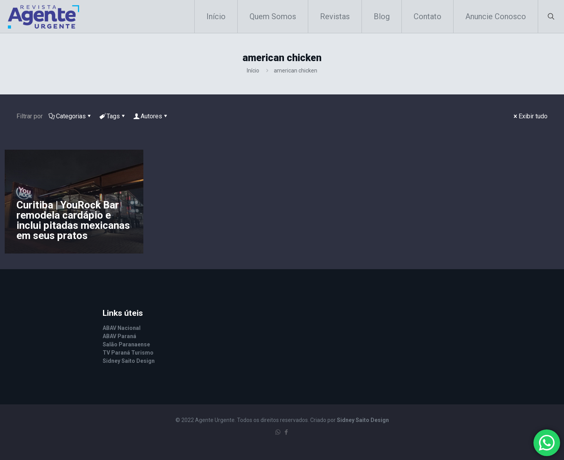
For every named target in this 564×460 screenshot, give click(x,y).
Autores (150, 116)
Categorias (70, 116)
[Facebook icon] (286, 432)
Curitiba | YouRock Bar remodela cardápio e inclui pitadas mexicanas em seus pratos (73, 220)
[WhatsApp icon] (278, 432)
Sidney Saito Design (363, 420)
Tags (112, 116)
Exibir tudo (530, 116)
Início (253, 70)
